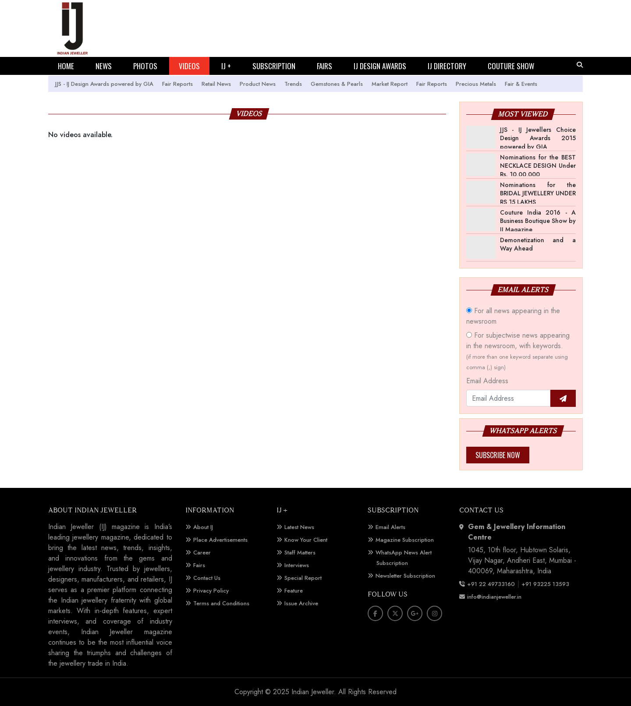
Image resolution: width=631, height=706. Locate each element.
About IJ (203, 527)
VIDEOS (189, 65)
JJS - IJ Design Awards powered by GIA (104, 84)
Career (202, 552)
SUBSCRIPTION (273, 65)
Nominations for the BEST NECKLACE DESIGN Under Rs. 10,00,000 (538, 166)
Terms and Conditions (221, 603)
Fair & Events (521, 84)
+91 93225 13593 (546, 584)
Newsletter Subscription (405, 576)
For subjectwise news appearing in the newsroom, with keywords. (518, 350)
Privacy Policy (211, 590)
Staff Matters (300, 552)
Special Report (303, 578)
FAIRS (324, 65)
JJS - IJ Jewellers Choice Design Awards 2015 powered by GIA (538, 138)
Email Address (487, 381)
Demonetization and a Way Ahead (538, 244)
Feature (293, 590)
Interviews (296, 565)
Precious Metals (476, 84)
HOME (66, 65)
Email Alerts (390, 527)
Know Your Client (305, 540)
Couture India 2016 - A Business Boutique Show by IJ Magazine (538, 221)
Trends (293, 84)
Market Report (390, 84)
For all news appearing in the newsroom (513, 316)
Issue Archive (301, 603)
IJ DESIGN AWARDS (380, 65)
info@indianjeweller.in (494, 597)
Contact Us (206, 578)
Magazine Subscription (405, 540)
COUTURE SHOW (511, 65)
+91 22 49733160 (491, 584)
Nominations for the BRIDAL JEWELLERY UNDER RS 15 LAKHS (538, 193)
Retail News (216, 84)
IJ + (226, 65)
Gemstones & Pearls (337, 84)
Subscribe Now (497, 455)
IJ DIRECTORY (447, 65)
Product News (258, 84)
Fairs (199, 565)
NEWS (104, 65)
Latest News (299, 527)
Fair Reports (177, 84)
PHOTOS (145, 65)
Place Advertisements (220, 540)
